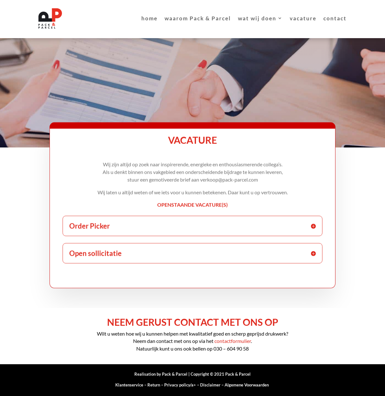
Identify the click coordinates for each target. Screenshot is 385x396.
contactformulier (232, 341)
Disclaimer (210, 384)
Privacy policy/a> (182, 384)
